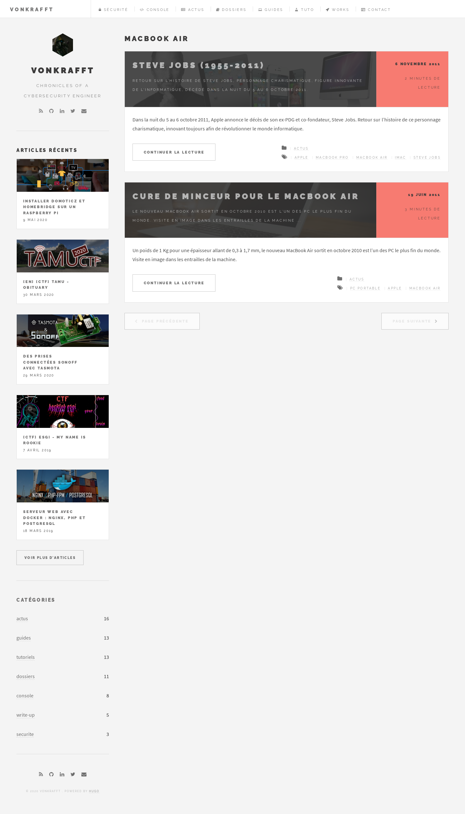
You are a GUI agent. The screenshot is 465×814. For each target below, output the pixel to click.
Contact (376, 9)
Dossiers (231, 9)
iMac (400, 157)
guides (23, 637)
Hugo (94, 791)
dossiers (25, 676)
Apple (301, 157)
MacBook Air (372, 157)
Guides (270, 9)
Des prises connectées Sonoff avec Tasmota (50, 362)
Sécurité (113, 9)
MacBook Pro (332, 157)
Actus (193, 9)
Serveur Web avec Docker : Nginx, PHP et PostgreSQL (54, 517)
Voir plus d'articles (50, 558)
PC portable (365, 288)
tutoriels (25, 657)
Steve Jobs (427, 157)
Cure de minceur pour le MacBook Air (245, 196)
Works (338, 9)
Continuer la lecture (174, 152)
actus (22, 618)
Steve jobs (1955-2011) (198, 65)
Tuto (304, 9)
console (24, 695)
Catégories (36, 600)
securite (25, 734)
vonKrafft (32, 9)
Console (154, 9)
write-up (25, 715)
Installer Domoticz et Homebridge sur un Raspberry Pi (54, 207)
